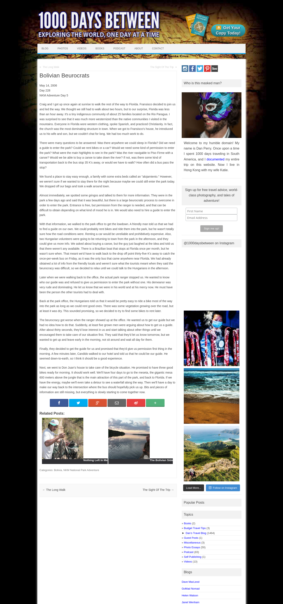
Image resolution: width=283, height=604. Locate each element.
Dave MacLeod (190, 581)
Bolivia (58, 470)
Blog (45, 48)
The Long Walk (51, 67)
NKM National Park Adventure (81, 470)
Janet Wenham (190, 602)
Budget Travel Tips (195, 528)
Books (100, 48)
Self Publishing (192, 556)
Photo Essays (192, 547)
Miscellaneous (192, 542)
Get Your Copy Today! (228, 30)
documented (215, 159)
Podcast (119, 48)
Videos (81, 48)
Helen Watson (190, 595)
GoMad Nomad (190, 588)
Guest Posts (191, 537)
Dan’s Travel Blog (196, 533)
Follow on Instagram (223, 487)
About (138, 48)
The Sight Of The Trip (162, 67)
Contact (158, 48)
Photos (62, 48)
